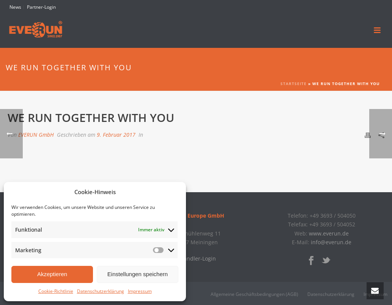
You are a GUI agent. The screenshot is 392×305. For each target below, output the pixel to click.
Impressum (140, 291)
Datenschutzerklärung (100, 291)
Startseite (293, 83)
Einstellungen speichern (137, 274)
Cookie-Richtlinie (55, 291)
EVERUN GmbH (36, 134)
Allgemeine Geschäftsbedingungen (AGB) (254, 294)
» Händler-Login (196, 258)
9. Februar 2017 (116, 134)
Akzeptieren (52, 274)
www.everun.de (329, 233)
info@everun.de (331, 242)
